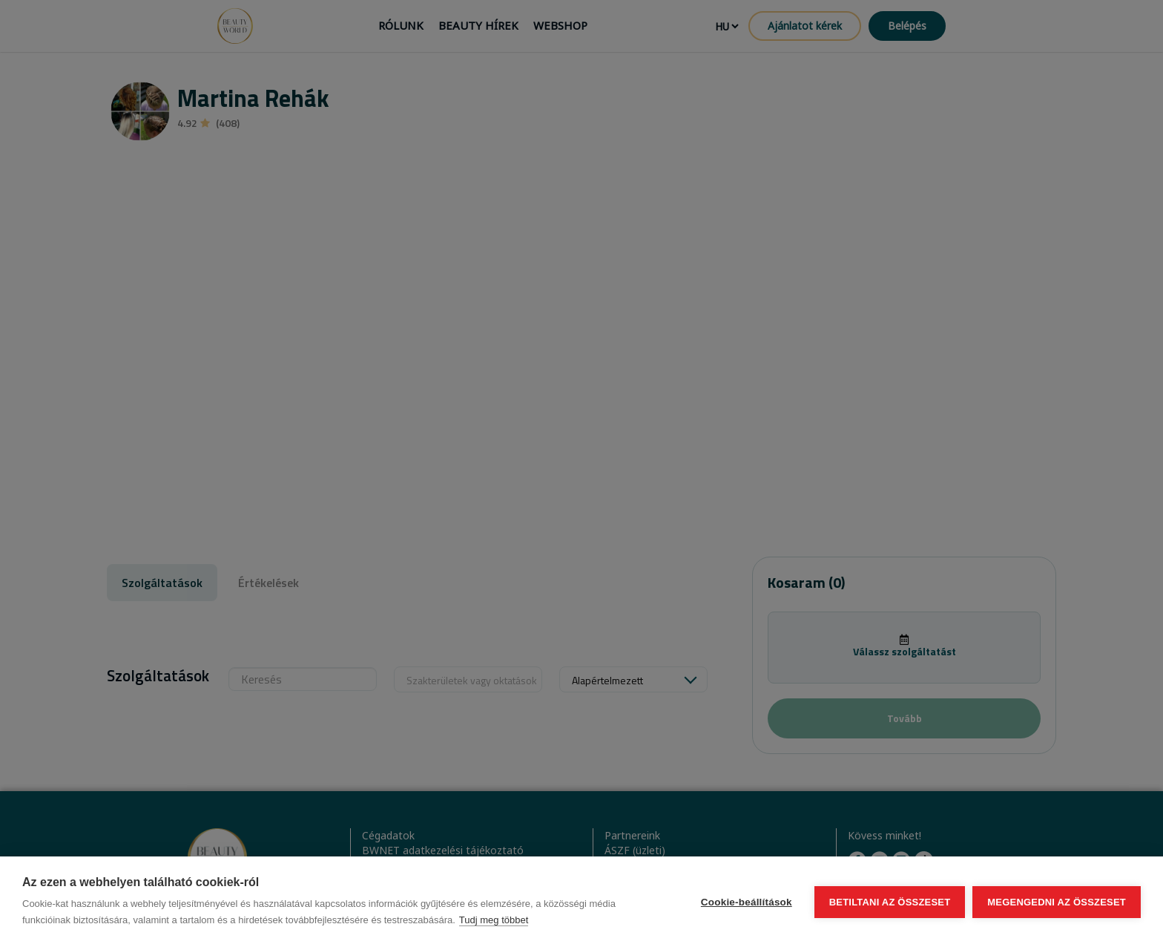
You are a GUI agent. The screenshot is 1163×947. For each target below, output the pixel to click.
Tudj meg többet (493, 919)
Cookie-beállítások (746, 902)
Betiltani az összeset (890, 902)
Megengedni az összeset (1056, 902)
